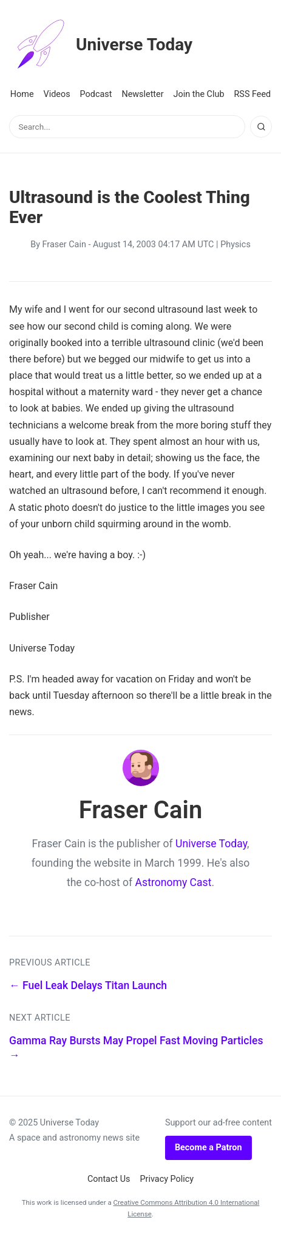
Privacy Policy (167, 1179)
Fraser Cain (64, 244)
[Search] (261, 127)
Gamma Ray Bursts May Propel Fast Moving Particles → (136, 1048)
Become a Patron (208, 1147)
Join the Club (199, 94)
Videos (57, 94)
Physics (235, 244)
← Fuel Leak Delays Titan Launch (88, 985)
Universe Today (100, 45)
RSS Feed (252, 94)
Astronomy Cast (173, 882)
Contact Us (108, 1179)
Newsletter (142, 94)
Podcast (96, 94)
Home (22, 94)
